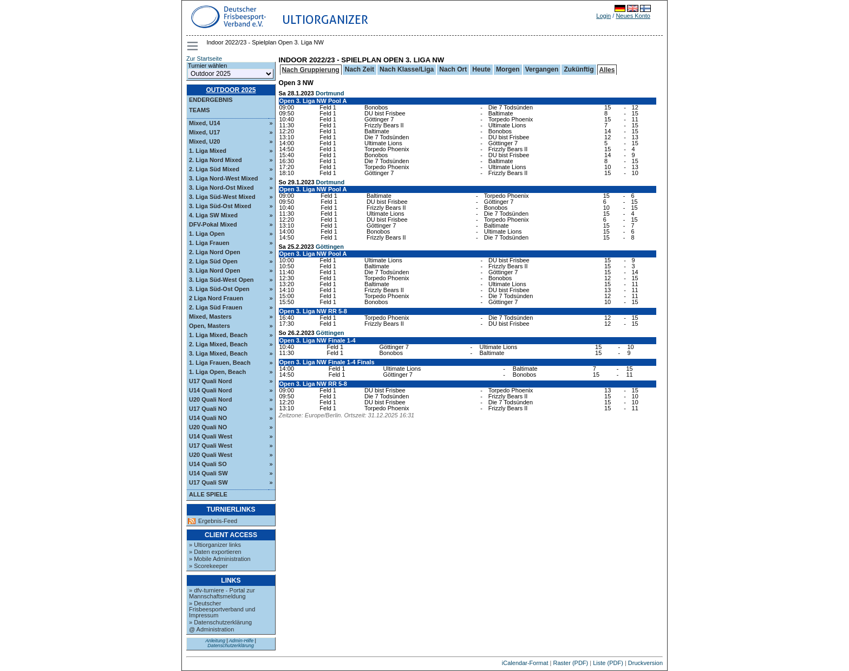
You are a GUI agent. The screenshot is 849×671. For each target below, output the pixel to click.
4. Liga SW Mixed (213, 215)
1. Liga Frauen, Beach (220, 362)
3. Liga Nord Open (214, 270)
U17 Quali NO (208, 408)
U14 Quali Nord (210, 390)
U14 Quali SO (208, 464)
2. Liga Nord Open (214, 252)
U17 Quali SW (208, 482)
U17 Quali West (210, 445)
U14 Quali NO (208, 418)
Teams (199, 110)
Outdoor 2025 (231, 90)
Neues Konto (633, 15)
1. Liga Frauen (209, 243)
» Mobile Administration (220, 559)
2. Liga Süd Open (213, 261)
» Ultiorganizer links (215, 544)
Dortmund (330, 93)
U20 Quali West (210, 454)
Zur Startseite (204, 58)
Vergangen (542, 69)
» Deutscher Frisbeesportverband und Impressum (222, 609)
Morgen (508, 69)
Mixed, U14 (204, 123)
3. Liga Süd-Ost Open (219, 289)
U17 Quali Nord (210, 381)
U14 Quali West (210, 436)
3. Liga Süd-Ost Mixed (220, 206)
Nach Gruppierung (310, 70)
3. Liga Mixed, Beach (218, 353)
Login (603, 15)
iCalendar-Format (525, 663)
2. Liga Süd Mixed (214, 169)
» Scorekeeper (208, 566)
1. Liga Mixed (207, 150)
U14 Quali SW (208, 473)
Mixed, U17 (204, 132)
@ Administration (211, 629)
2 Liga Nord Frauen (216, 298)
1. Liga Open (207, 233)
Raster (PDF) (570, 663)
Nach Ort (453, 69)
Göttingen (330, 246)
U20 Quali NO (208, 427)
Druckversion (645, 663)
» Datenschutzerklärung (220, 622)
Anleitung (215, 640)
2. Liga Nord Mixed (215, 160)
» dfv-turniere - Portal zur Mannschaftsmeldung (222, 593)
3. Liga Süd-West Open (221, 279)
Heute (481, 69)
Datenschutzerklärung (230, 645)
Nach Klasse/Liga (407, 69)
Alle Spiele (208, 494)
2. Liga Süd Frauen (215, 307)
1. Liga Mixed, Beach (218, 335)
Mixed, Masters (210, 316)
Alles (607, 70)
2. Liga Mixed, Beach (218, 344)
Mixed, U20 (204, 141)
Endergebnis (211, 99)
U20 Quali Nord (210, 399)
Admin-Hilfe (241, 640)
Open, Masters (209, 325)
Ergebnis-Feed (217, 521)
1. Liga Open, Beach (217, 372)
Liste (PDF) (608, 663)
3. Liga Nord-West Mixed (223, 178)
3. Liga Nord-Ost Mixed (221, 187)
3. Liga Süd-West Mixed (222, 196)
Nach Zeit (359, 69)
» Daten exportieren (215, 552)
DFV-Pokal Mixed (213, 224)
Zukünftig (578, 69)
